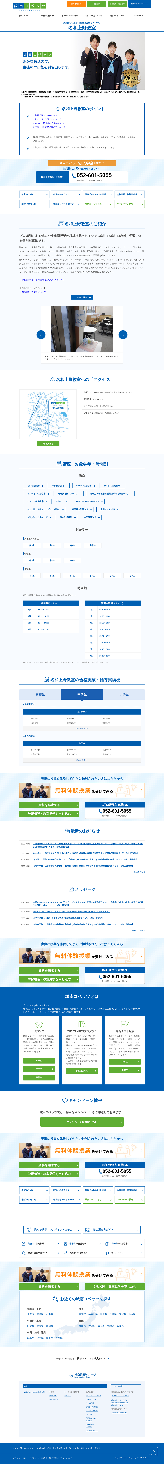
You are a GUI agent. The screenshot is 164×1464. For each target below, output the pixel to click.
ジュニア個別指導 (35, 501)
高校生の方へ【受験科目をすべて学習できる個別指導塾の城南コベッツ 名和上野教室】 (71, 911)
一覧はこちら (137, 872)
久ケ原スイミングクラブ (120, 1395)
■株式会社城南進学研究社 (34, 1392)
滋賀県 (110, 1325)
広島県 (30, 1337)
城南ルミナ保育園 (92, 1407)
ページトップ (153, 1454)
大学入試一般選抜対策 (37, 517)
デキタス (60, 501)
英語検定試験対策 (80, 509)
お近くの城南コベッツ (93, 16)
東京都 (82, 1314)
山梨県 (30, 1325)
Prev (41, 334)
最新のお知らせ (47, 16)
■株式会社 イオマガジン (119, 1400)
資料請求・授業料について (33, 292)
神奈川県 (93, 1314)
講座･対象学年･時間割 (95, 194)
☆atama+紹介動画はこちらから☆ (48, 123)
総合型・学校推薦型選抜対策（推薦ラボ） (109, 493)
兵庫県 (82, 1325)
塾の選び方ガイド (99, 1229)
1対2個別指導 (58, 485)
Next (123, 334)
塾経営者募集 (53, 1458)
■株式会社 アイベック (118, 1405)
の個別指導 (33, 1243)
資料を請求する (49, 804)
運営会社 (44, 1458)
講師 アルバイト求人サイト (81, 1358)
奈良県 (120, 1325)
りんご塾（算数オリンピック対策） (43, 509)
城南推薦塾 (53, 1395)
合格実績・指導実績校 (127, 194)
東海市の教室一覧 (80, 1448)
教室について (24, 16)
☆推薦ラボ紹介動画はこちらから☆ (49, 126)
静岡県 (40, 1325)
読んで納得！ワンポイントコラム (48, 1229)
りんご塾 (89, 1414)
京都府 (101, 1325)
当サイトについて (66, 1458)
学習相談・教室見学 (117, 4)
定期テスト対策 (107, 509)
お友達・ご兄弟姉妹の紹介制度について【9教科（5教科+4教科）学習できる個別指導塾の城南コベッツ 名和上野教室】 (85, 859)
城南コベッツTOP (116, 16)
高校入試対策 (66, 517)
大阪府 (91, 1325)
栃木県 (132, 1314)
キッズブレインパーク (93, 1395)
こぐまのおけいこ (92, 1430)
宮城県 (40, 1314)
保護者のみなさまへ (76, 1253)
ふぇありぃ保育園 (92, 1410)
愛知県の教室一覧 (64, 1448)
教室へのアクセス (61, 194)
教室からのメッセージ (70, 16)
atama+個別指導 (84, 485)
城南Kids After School (119, 1412)
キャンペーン (139, 16)
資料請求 (96, 4)
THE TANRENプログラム (87, 501)
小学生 (39, 1060)
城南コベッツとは (93, 203)
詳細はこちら (82, 1071)
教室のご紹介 (28, 194)
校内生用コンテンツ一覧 (139, 3)
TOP (15, 1448)
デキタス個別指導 (112, 485)
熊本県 (49, 1337)
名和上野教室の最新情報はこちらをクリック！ (42, 280)
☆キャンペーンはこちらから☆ (47, 119)
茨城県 (122, 1314)
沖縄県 (59, 1337)
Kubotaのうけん (91, 1399)
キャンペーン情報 (125, 203)
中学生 (39, 1069)
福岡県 (40, 1337)
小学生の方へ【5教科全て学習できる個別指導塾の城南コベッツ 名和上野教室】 (68, 918)
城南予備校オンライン (68, 493)
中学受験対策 (90, 517)
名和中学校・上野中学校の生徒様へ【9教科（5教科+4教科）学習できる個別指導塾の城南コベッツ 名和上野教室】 (83, 866)
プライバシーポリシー (20, 1458)
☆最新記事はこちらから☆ (45, 115)
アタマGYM (90, 1403)
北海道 (30, 1314)
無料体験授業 (76, 4)
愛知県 (49, 1325)
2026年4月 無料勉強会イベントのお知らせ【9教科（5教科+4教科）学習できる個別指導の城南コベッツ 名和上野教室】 (86, 853)
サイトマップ (34, 1458)
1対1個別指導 (33, 485)
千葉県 (113, 1314)
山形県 (49, 1314)
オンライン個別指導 (36, 493)
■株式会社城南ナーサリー (119, 1402)
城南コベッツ (53, 1399)
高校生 (39, 1077)
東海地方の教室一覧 (46, 1448)
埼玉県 (103, 1314)
